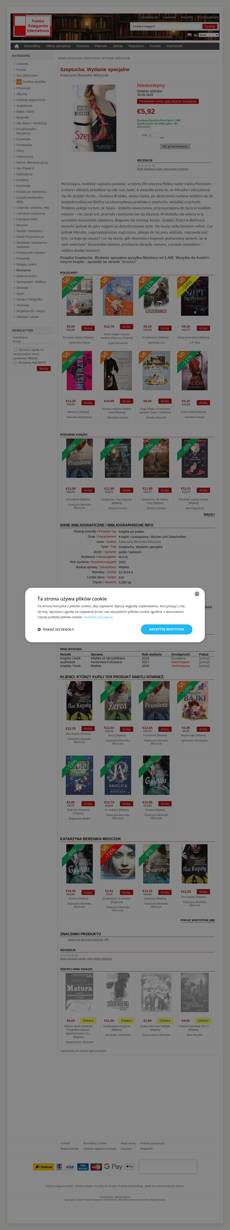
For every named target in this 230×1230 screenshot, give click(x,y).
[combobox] (197, 594)
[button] (56, 629)
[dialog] (115, 615)
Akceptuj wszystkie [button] (166, 629)
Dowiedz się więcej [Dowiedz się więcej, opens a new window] (98, 617)
